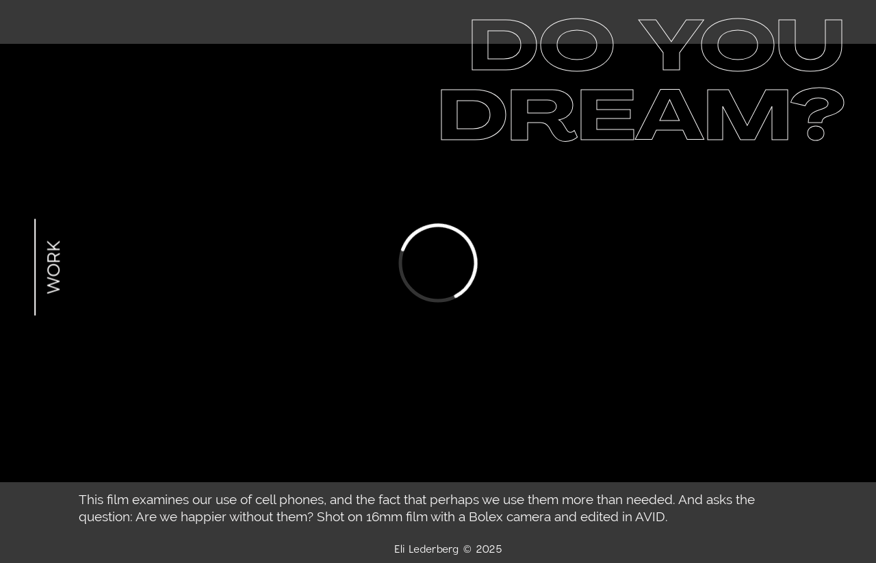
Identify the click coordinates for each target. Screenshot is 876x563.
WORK (52, 267)
